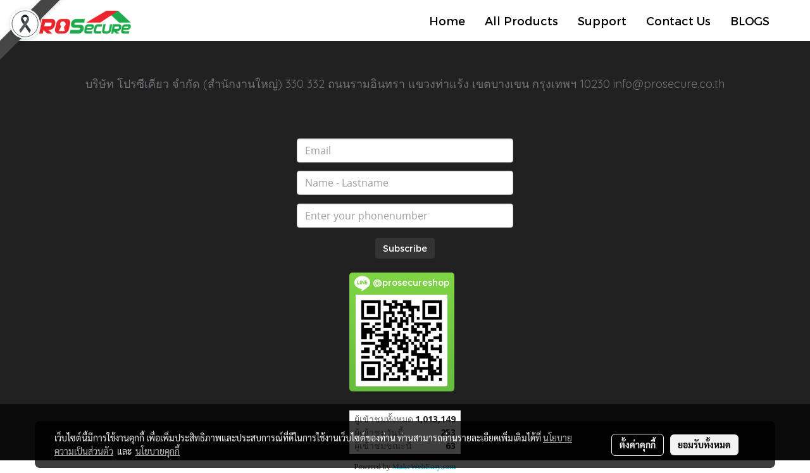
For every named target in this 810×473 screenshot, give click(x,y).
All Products (521, 20)
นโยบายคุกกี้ (157, 451)
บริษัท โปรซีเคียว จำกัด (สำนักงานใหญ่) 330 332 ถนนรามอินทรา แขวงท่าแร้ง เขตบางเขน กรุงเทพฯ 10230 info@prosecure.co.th (405, 84)
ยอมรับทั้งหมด (704, 444)
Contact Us (678, 20)
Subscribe (405, 248)
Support (602, 20)
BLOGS (750, 20)
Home (447, 20)
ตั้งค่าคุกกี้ (638, 444)
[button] (790, 21)
